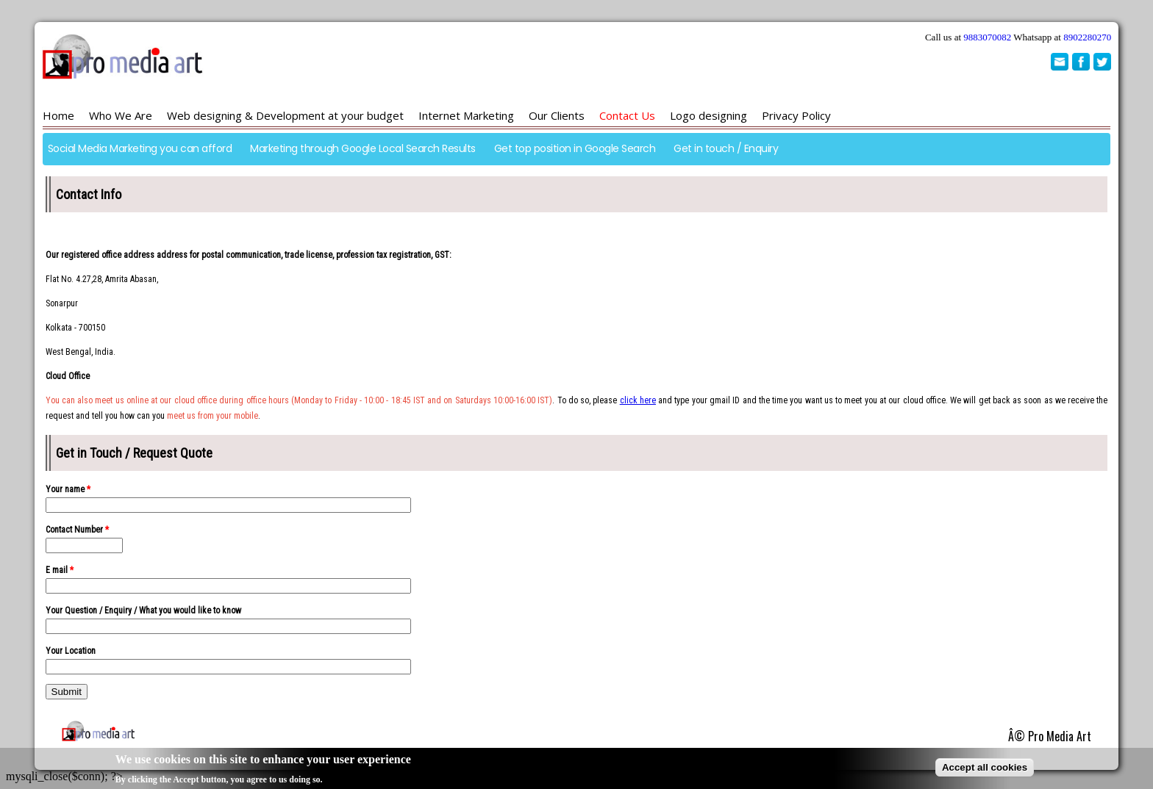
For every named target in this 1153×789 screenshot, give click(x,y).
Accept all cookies (984, 768)
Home (58, 115)
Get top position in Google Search (575, 148)
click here (638, 400)
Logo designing (708, 115)
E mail (60, 570)
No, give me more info (373, 780)
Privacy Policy (796, 115)
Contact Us (627, 115)
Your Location (71, 651)
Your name (68, 489)
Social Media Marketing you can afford (140, 148)
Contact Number (77, 530)
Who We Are (120, 115)
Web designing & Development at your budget (285, 115)
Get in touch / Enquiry (726, 148)
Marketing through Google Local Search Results (363, 148)
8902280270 (1087, 37)
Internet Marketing (466, 115)
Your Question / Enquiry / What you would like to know (143, 610)
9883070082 (987, 37)
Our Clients (557, 115)
